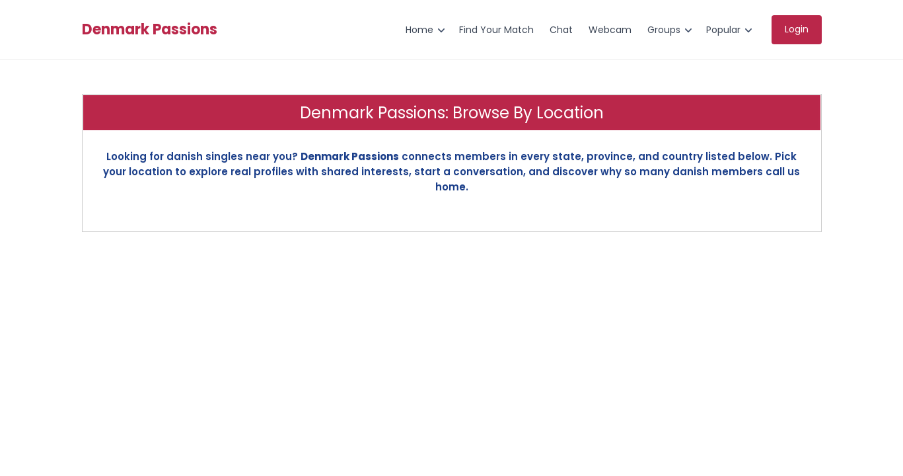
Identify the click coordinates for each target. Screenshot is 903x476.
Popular (723, 29)
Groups (663, 29)
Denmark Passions (149, 30)
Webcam (610, 29)
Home (419, 29)
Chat (561, 29)
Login (797, 29)
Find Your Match (496, 29)
